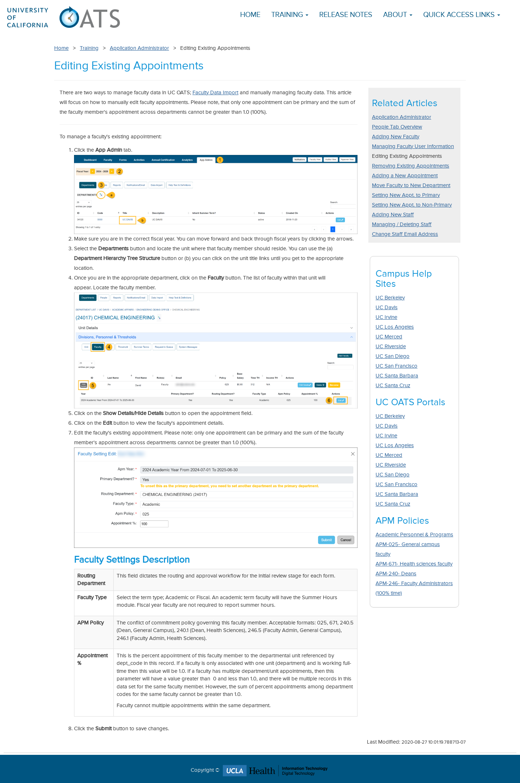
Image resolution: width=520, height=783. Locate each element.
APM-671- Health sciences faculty (414, 564)
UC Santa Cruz (393, 385)
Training (89, 48)
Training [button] (289, 15)
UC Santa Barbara (397, 375)
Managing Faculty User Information (413, 146)
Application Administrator (139, 48)
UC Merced (389, 336)
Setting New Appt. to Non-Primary (412, 205)
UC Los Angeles (395, 327)
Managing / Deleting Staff (402, 224)
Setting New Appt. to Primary (406, 195)
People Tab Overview (397, 127)
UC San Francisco (396, 366)
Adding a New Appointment (405, 175)
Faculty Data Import (215, 92)
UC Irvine (386, 317)
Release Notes (345, 15)
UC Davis (387, 307)
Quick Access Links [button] (461, 15)
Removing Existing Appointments (410, 166)
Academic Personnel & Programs (414, 534)
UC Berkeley (390, 297)
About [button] (397, 15)
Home (250, 15)
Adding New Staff (393, 214)
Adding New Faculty (395, 136)
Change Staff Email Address (405, 234)
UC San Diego (393, 356)
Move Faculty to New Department (411, 185)
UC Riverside (391, 346)
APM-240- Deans (396, 573)
